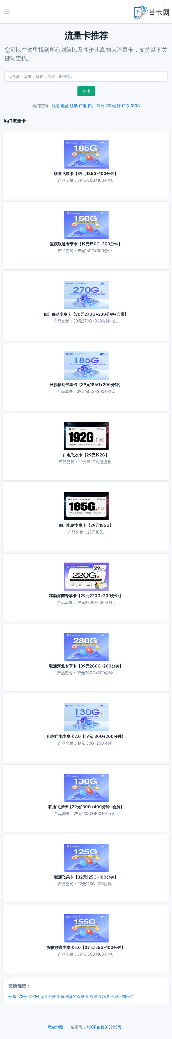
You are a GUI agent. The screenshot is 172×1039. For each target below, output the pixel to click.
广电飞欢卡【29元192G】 (86, 455)
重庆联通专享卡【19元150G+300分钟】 (86, 243)
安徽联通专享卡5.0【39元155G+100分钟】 (86, 947)
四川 (92, 105)
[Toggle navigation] (6, 11)
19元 (100, 105)
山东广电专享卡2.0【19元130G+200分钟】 (86, 736)
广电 (83, 105)
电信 (65, 105)
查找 (86, 91)
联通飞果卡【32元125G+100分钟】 (86, 877)
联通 (56, 105)
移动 (74, 105)
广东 (126, 105)
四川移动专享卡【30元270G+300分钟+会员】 (86, 314)
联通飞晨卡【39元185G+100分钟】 (86, 173)
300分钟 (113, 105)
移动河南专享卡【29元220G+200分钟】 (86, 595)
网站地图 (55, 1027)
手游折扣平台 (122, 996)
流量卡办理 (99, 996)
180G (135, 105)
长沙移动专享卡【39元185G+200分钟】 (86, 384)
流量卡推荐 (50, 996)
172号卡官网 (28, 996)
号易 (12, 996)
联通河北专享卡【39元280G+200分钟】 (86, 666)
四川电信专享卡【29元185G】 (86, 525)
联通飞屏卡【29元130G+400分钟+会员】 (86, 806)
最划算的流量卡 (74, 996)
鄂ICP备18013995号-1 (105, 1027)
